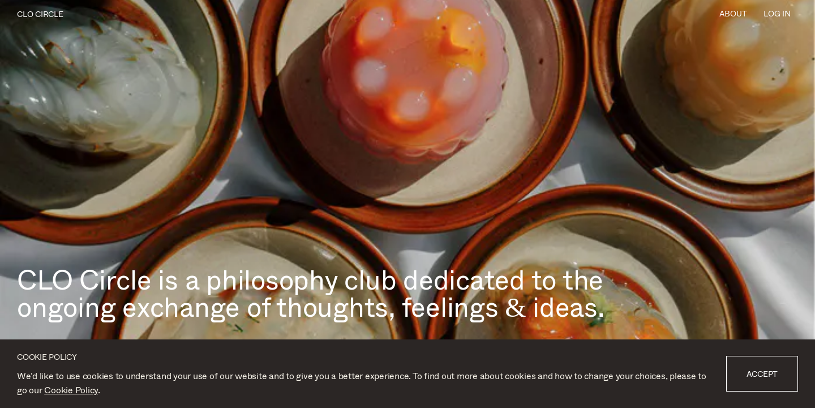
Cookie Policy (71, 389)
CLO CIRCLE (40, 14)
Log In (777, 13)
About (733, 13)
